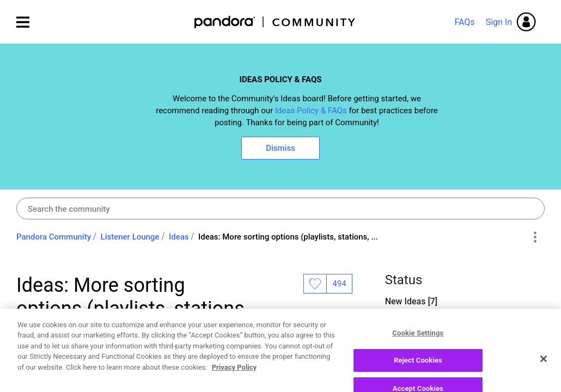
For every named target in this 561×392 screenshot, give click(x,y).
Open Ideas (408, 329)
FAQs (464, 22)
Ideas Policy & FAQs (311, 110)
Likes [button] (314, 283)
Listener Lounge (130, 237)
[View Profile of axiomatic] (75, 361)
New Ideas (406, 301)
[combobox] (280, 208)
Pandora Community (275, 22)
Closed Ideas (411, 358)
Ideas (179, 237)
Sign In (499, 22)
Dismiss (280, 148)
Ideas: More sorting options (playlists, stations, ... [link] (288, 237)
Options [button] (535, 237)
